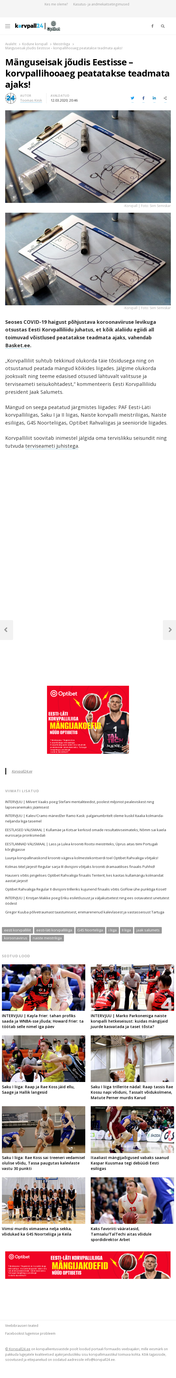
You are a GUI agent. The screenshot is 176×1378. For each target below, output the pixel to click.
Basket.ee (17, 345)
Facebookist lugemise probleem (30, 1333)
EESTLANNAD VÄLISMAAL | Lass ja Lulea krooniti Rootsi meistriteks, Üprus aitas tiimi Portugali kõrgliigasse (81, 847)
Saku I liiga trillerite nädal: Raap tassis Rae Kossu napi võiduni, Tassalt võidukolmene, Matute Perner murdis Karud (132, 1092)
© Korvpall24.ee (17, 1349)
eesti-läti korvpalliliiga (54, 930)
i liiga (112, 930)
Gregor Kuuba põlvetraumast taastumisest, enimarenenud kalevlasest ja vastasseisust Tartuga (84, 912)
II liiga (126, 930)
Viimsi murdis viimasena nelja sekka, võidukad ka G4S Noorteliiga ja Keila (37, 1231)
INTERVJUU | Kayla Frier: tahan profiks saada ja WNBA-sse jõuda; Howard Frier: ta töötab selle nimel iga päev (43, 1021)
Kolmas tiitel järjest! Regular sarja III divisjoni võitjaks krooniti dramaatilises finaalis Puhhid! (80, 866)
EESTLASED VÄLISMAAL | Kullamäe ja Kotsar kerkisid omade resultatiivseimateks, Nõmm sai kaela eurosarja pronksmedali (85, 832)
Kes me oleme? (56, 4)
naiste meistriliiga (47, 937)
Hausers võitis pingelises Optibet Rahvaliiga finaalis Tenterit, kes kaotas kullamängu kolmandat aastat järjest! (84, 878)
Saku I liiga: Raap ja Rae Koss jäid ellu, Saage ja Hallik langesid (38, 1089)
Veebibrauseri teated (21, 1325)
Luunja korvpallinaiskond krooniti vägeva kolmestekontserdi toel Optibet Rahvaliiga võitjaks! (81, 857)
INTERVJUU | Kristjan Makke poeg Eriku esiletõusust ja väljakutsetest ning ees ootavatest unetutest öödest (87, 900)
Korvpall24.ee (22, 771)
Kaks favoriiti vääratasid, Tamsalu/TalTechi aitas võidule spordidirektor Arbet (121, 1234)
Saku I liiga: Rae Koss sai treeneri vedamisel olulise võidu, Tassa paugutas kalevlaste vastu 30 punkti (43, 1163)
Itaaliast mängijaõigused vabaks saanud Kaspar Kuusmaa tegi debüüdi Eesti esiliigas (130, 1163)
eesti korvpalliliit (17, 930)
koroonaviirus (15, 937)
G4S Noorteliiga (90, 930)
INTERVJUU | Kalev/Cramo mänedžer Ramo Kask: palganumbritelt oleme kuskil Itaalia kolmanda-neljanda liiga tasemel (84, 818)
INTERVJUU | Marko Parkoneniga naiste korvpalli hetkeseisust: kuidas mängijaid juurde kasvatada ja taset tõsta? (129, 1021)
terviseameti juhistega (51, 446)
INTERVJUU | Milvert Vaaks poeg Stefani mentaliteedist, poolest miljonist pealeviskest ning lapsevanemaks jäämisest (79, 804)
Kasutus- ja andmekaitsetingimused (101, 4)
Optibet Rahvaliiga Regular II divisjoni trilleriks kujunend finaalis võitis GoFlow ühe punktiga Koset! (85, 889)
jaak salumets (148, 930)
